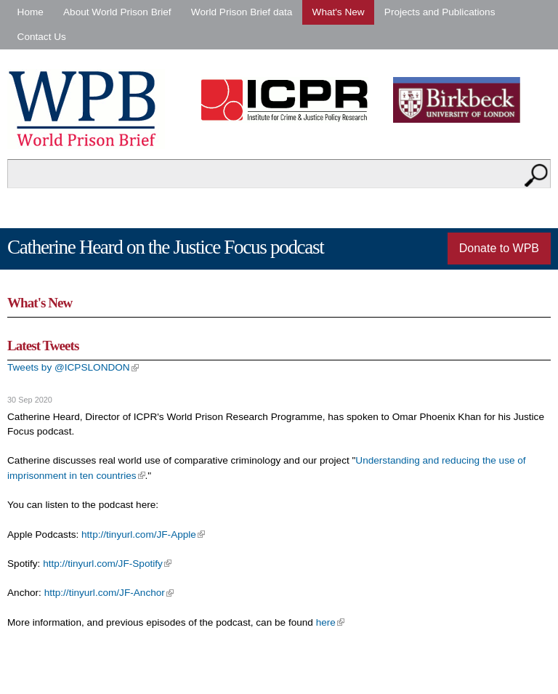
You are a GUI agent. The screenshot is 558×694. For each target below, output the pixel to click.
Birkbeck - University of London (465, 100)
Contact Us (41, 36)
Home (30, 12)
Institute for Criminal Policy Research (288, 100)
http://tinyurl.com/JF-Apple (143, 534)
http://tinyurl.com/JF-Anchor (109, 592)
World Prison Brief (86, 109)
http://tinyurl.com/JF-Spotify (107, 563)
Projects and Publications (440, 12)
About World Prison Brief (117, 12)
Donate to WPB (499, 248)
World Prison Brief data (242, 12)
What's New (338, 12)
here (330, 622)
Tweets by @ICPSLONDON (73, 367)
